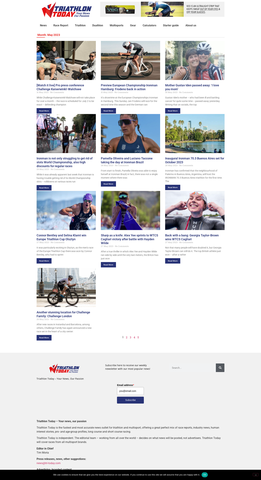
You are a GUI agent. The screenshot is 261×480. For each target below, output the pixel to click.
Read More (44, 110)
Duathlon (97, 25)
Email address (125, 385)
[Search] (220, 367)
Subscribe (130, 400)
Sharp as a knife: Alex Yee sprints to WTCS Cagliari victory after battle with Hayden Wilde (129, 239)
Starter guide (171, 25)
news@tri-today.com (49, 463)
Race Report (60, 25)
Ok (204, 474)
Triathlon (80, 25)
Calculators (149, 25)
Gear (133, 25)
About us (190, 25)
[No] (255, 474)
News (43, 25)
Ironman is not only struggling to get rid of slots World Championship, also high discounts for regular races (64, 162)
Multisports (116, 25)
